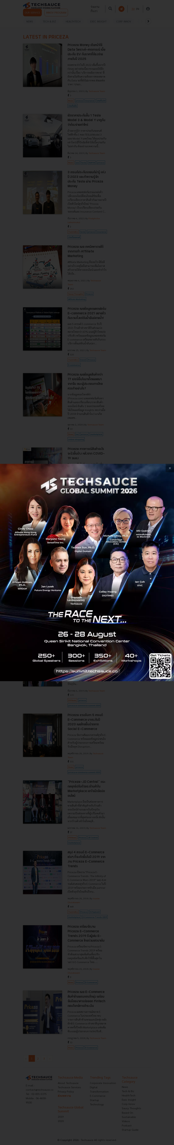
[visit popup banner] (87, 572)
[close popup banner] (170, 468)
